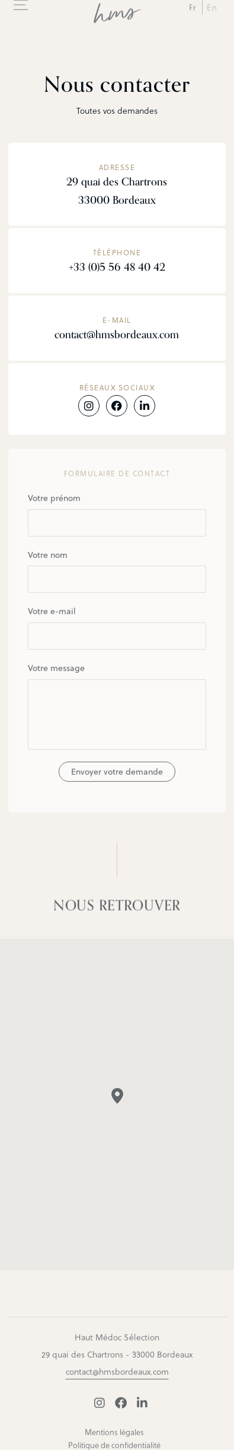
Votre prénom (117, 518)
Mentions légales (114, 1435)
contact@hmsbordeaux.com (117, 335)
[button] (117, 1099)
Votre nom (117, 575)
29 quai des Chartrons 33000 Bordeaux (116, 191)
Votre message (117, 709)
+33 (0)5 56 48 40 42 (117, 267)
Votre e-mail (117, 631)
